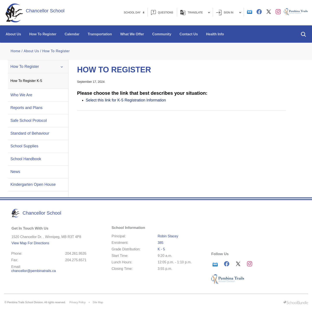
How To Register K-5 (26, 81)
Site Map (98, 302)
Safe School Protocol (28, 120)
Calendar (72, 34)
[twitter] (268, 11)
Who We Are (21, 95)
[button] (303, 34)
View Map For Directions (30, 243)
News (15, 172)
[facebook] (259, 11)
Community (161, 34)
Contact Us (189, 34)
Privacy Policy (77, 302)
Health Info (215, 34)
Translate (195, 12)
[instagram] (278, 11)
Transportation (100, 34)
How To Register (42, 34)
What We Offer (132, 34)
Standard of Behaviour (29, 133)
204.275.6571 (75, 260)
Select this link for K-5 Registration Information (126, 100)
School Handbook (25, 159)
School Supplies (24, 146)
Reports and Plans (26, 108)
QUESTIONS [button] (162, 12)
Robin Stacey (168, 236)
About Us (13, 34)
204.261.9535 (75, 253)
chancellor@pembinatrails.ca (33, 271)
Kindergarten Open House (33, 184)
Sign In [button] (228, 12)
